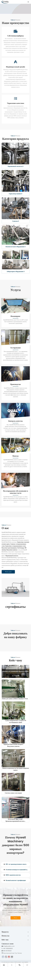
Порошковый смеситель (15, 166)
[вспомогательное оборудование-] (15, 235)
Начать (15, 918)
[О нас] (15, 587)
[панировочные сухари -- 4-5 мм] (13, 710)
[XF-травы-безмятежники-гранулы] (13, 758)
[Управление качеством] (15, 98)
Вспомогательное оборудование (15, 247)
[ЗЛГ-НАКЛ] (13, 782)
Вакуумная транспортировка (9, 548)
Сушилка (15, 221)
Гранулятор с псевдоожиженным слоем (15, 546)
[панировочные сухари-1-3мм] (13, 689)
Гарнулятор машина (15, 194)
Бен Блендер (20, 548)
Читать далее (8, 572)
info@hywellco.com (9, 946)
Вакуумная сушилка (12, 550)
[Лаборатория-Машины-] (15, 259)
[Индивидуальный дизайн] (15, 61)
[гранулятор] (15, 181)
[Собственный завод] (15, 31)
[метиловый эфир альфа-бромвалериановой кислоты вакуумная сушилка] (15, 807)
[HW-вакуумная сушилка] (13, 734)
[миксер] (15, 153)
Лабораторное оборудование (15, 271)
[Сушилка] (15, 208)
